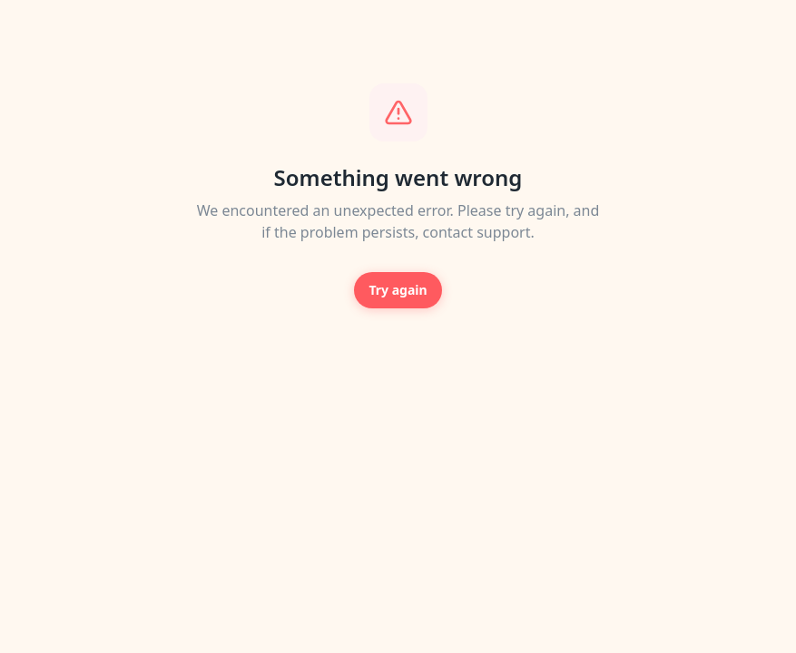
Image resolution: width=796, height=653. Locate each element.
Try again (398, 289)
